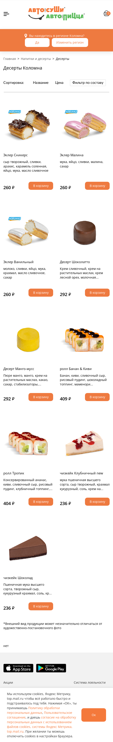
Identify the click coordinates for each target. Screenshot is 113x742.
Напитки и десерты (36, 59)
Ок (94, 715)
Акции (8, 682)
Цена (59, 83)
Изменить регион (70, 42)
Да (37, 42)
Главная (9, 59)
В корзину (41, 186)
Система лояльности (90, 682)
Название (40, 83)
